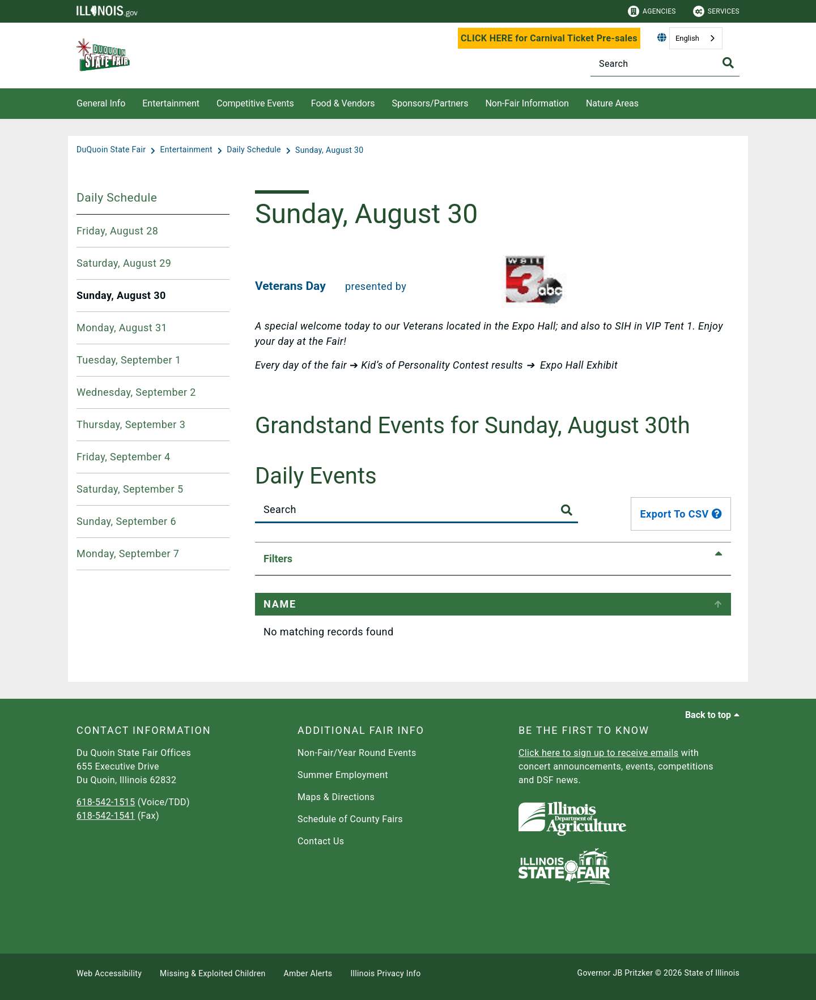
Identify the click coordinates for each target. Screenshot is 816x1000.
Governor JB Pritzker (615, 972)
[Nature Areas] (647, 101)
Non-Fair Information (526, 103)
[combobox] (695, 38)
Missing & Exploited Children (212, 973)
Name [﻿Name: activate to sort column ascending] (280, 604)
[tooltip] (717, 513)
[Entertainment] (187, 150)
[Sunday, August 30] (329, 150)
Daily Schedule (116, 197)
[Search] (665, 64)
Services (716, 11)
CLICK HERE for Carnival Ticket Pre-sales (549, 38)
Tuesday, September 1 (128, 360)
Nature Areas (612, 103)
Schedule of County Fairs (350, 819)
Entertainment (170, 103)
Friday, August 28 (117, 231)
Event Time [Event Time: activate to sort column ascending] (415, 604)
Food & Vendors (343, 103)
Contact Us (321, 841)
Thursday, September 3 (130, 424)
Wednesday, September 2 (136, 392)
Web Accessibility (109, 973)
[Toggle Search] (728, 63)
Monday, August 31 (121, 328)
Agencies (652, 11)
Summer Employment (343, 775)
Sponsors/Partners (430, 103)
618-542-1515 (105, 802)
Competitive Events (255, 103)
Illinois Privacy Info (385, 973)
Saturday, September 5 (130, 489)
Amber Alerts (308, 973)
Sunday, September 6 (126, 521)
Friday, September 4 (123, 457)
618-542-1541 (105, 815)
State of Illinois (712, 972)
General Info (100, 103)
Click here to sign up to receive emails (598, 752)
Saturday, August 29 (123, 263)
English (687, 38)
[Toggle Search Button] (566, 510)
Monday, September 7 (127, 553)
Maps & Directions (336, 797)
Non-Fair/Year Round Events (357, 752)
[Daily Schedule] (255, 150)
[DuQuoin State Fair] (112, 150)
